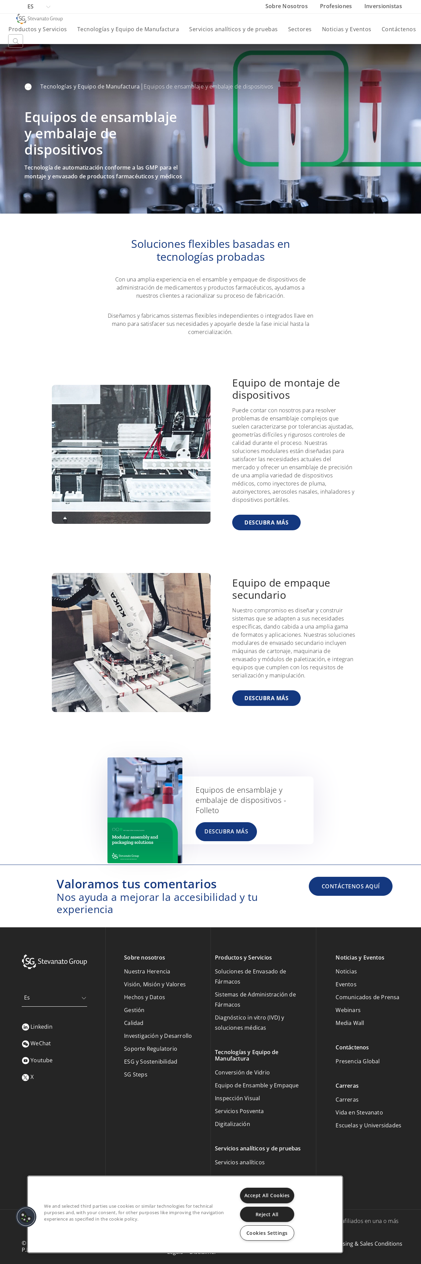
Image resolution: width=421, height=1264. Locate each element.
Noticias (346, 971)
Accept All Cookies (267, 1195)
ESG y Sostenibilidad (150, 1061)
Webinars (348, 1010)
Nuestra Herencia (147, 971)
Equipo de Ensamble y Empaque (257, 1085)
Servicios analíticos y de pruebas (233, 29)
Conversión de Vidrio (242, 1072)
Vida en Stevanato (359, 1112)
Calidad (133, 1023)
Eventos (346, 984)
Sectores (300, 29)
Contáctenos (399, 29)
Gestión (134, 1010)
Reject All (267, 1214)
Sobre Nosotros (287, 6)
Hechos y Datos (144, 997)
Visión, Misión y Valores (155, 984)
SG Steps (135, 1074)
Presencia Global (358, 1061)
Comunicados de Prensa (367, 997)
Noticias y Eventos (347, 29)
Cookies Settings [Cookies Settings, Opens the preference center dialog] (267, 1233)
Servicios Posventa (239, 1111)
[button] (26, 1217)
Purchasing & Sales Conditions (363, 1243)
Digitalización (232, 1124)
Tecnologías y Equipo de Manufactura (128, 29)
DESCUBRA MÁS (266, 522)
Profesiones (337, 6)
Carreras (347, 1099)
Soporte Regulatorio (150, 1048)
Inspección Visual (237, 1098)
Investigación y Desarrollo (158, 1036)
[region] (185, 1214)
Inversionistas (383, 6)
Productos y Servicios (37, 29)
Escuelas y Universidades (368, 1125)
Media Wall (350, 1023)
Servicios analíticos (240, 1162)
